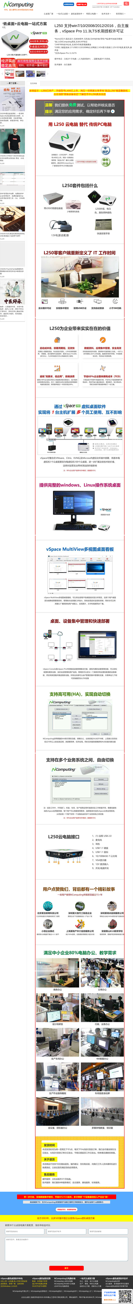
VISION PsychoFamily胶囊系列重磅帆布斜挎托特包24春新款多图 (12, 271)
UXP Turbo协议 (114, 7)
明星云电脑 (91, 14)
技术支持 (106, 14)
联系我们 (120, 14)
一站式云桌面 (63, 14)
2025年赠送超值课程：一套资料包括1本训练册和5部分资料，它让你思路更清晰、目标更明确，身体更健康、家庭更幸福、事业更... (12, 118)
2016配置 (106, 7)
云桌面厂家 (48, 14)
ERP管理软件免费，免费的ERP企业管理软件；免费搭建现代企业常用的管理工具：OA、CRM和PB (12, 197)
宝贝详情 (33, 83)
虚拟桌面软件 (77, 14)
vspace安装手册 (97, 7)
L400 (68, 90)
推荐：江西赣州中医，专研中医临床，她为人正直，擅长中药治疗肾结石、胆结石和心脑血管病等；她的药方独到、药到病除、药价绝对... (11, 311)
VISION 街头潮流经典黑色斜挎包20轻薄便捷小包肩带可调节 (12, 235)
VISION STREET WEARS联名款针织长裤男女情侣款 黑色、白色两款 (12, 158)
